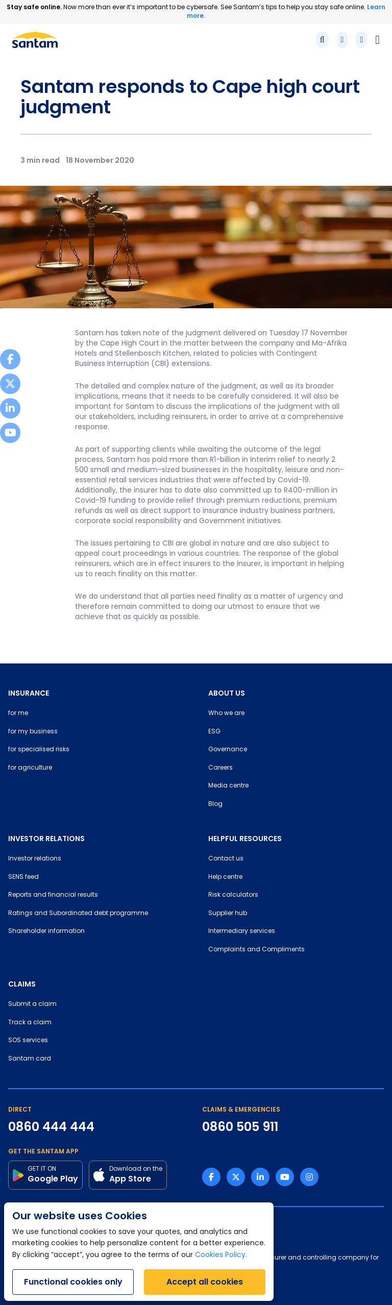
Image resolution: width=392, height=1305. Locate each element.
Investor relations (34, 859)
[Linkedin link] (260, 1177)
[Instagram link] (309, 1177)
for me (18, 713)
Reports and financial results (53, 895)
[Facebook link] (211, 1177)
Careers (220, 768)
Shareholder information (46, 931)
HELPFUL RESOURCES (245, 838)
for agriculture (30, 768)
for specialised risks (38, 750)
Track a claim (30, 1023)
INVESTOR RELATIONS (46, 838)
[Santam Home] (35, 40)
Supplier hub (227, 913)
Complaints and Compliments (256, 950)
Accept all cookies (204, 1282)
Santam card (29, 1059)
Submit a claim (32, 1004)
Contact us (225, 859)
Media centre (228, 786)
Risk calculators (233, 895)
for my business (33, 732)
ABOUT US (226, 693)
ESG (214, 732)
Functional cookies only (73, 1282)
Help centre (225, 877)
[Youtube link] (285, 1177)
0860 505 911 (240, 1127)
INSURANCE (28, 693)
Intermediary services (241, 931)
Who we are (226, 713)
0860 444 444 (51, 1127)
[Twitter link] (236, 1177)
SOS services (28, 1041)
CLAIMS (22, 984)
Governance (227, 750)
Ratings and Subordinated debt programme (78, 913)
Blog (215, 804)
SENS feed (23, 877)
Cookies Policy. (221, 1255)
